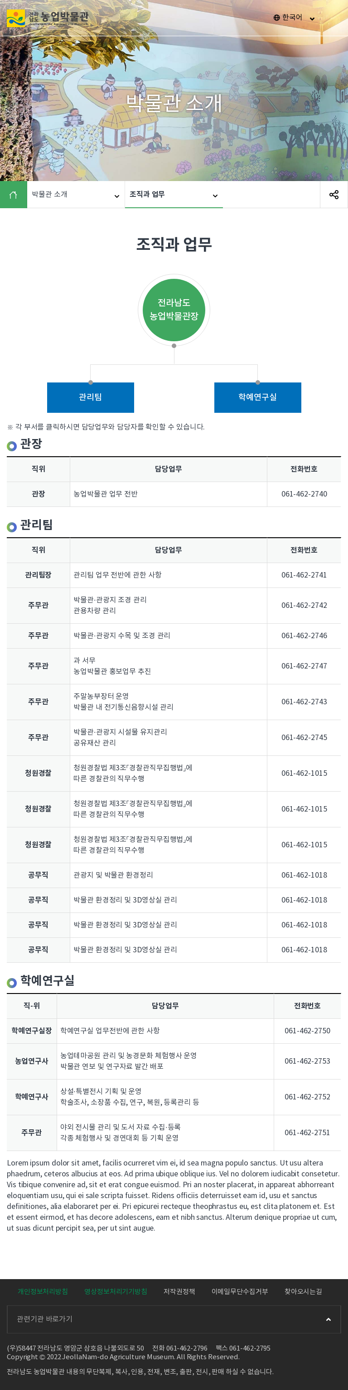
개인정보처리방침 (43, 1292)
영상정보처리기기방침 (115, 1292)
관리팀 (90, 397)
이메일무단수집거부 (240, 1292)
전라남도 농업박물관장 (174, 310)
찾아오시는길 (303, 1292)
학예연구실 (257, 397)
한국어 (292, 18)
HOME (16, 194)
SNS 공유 (334, 194)
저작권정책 (179, 1292)
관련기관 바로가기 (174, 1319)
